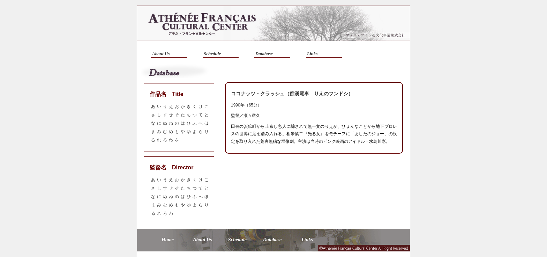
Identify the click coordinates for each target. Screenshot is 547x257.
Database (264, 53)
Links (312, 53)
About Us (161, 53)
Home (168, 239)
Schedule (212, 53)
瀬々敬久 (251, 115)
